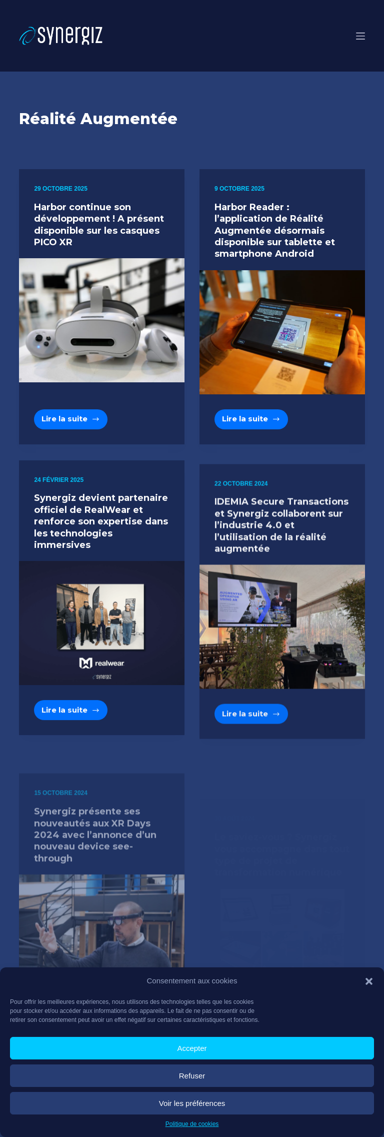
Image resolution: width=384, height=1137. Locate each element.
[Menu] (360, 36)
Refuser (192, 1075)
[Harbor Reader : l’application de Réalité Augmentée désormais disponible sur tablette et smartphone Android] (282, 332)
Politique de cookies (192, 1123)
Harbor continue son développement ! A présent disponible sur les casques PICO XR (99, 225)
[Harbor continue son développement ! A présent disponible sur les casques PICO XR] (101, 320)
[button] (369, 981)
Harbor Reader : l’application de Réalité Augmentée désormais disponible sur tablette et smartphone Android (274, 231)
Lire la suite (75, 421)
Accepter (191, 1048)
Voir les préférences (192, 1103)
